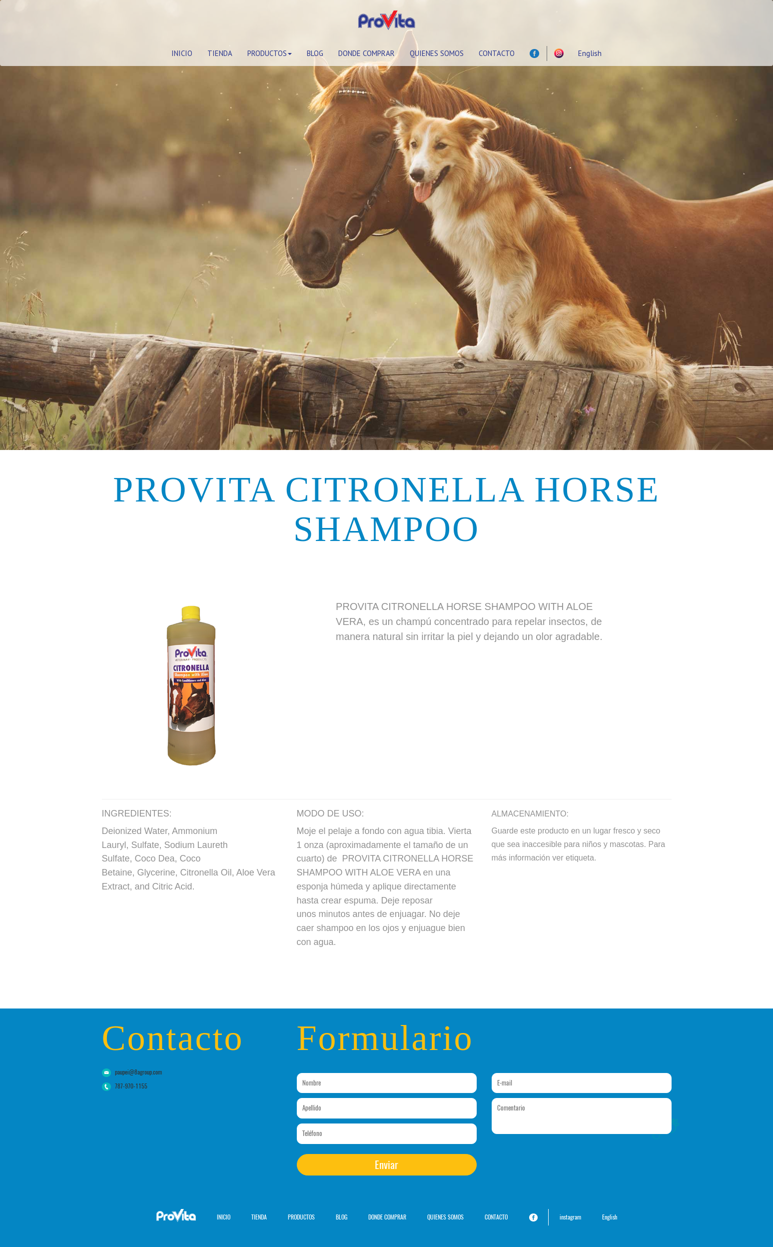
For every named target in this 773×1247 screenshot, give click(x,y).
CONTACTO (497, 53)
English (590, 53)
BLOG (315, 53)
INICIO (181, 53)
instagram (570, 1217)
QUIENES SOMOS (437, 53)
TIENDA (219, 53)
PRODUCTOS (269, 53)
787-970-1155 (131, 1086)
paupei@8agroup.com (138, 1072)
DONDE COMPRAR (366, 53)
